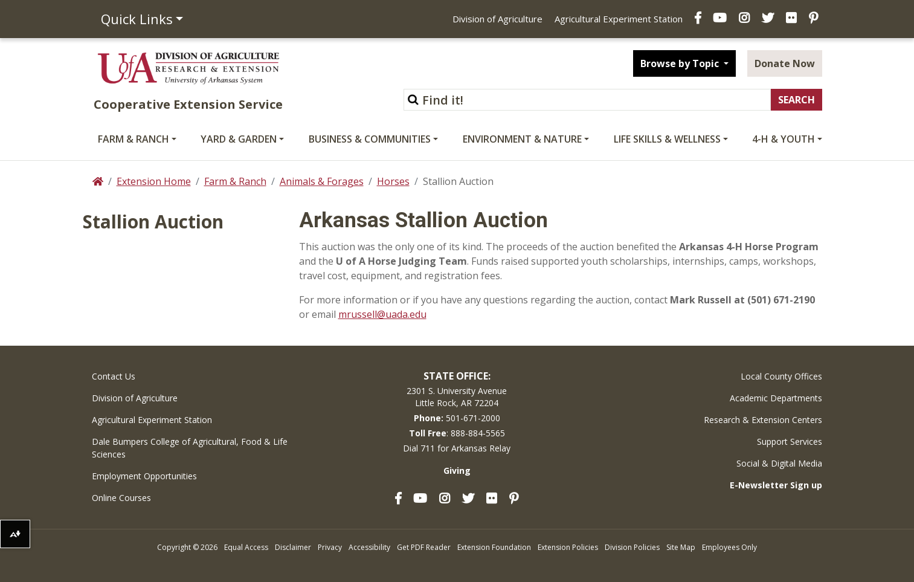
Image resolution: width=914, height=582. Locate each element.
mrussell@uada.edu (382, 314)
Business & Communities (370, 139)
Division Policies (632, 547)
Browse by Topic (680, 63)
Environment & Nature (522, 139)
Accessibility (369, 547)
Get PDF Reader (424, 547)
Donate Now (785, 63)
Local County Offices (781, 376)
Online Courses (121, 497)
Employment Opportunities (144, 476)
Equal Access (246, 547)
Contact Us (113, 376)
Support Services (789, 441)
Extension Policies (568, 547)
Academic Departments (776, 398)
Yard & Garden (239, 139)
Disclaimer (293, 547)
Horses (393, 181)
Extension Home (154, 181)
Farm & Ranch (133, 139)
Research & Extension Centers (763, 419)
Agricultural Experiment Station (619, 19)
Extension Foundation (494, 547)
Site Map (680, 547)
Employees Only (729, 547)
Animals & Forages (322, 181)
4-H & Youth (783, 139)
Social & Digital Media (779, 463)
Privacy (330, 547)
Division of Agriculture (497, 19)
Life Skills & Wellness (667, 139)
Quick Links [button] (137, 19)
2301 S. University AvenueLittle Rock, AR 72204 (457, 397)
